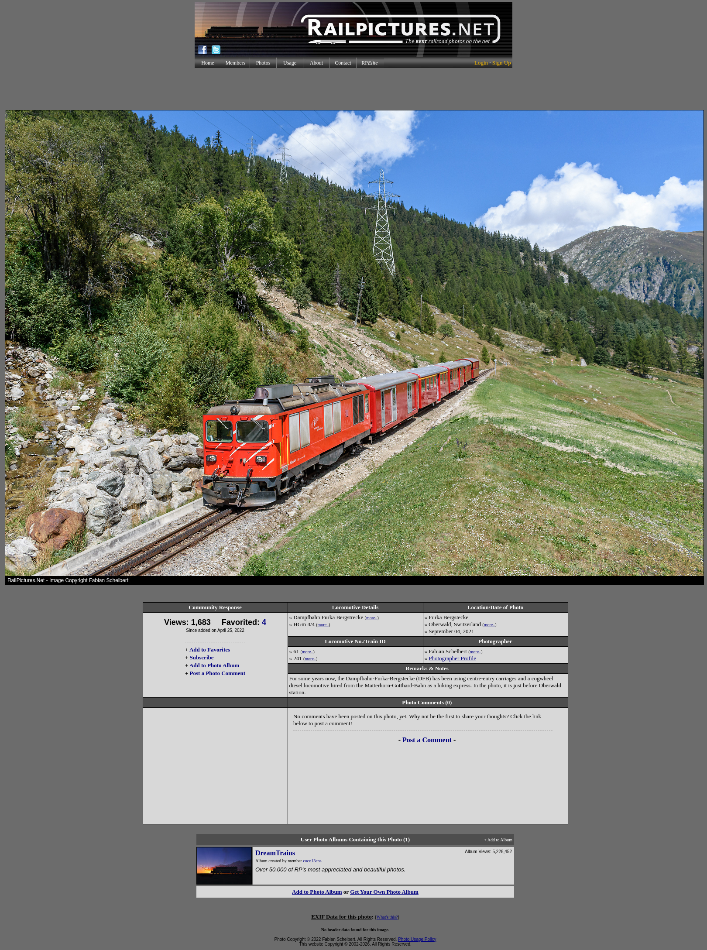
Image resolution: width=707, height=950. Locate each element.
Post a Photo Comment (217, 673)
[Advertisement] (353, 89)
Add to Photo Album (214, 665)
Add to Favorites (209, 649)
